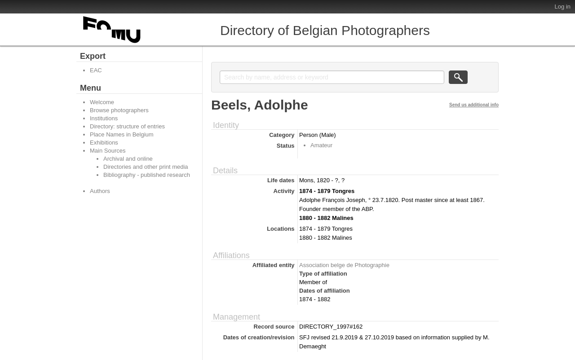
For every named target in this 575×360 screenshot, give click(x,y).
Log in (563, 6)
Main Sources (107, 150)
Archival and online (128, 158)
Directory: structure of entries (127, 126)
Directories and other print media (145, 166)
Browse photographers (119, 110)
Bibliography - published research (146, 174)
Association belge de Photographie (344, 265)
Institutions (104, 118)
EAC (96, 70)
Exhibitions (104, 142)
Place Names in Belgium (122, 134)
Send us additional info (474, 104)
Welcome (102, 102)
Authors (100, 191)
